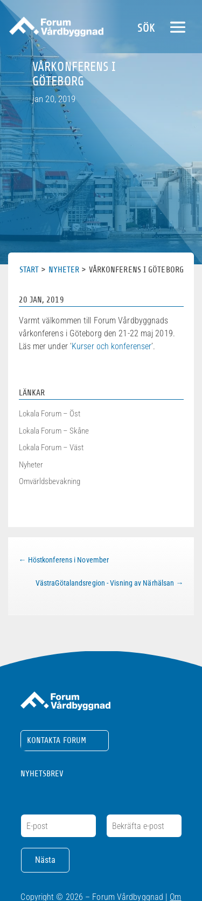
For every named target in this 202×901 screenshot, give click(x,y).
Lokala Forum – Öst (50, 414)
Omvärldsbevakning (50, 481)
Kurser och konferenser (111, 346)
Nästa (45, 860)
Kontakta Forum (56, 740)
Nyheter (64, 270)
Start (29, 270)
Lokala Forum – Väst (51, 447)
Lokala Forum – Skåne (54, 431)
